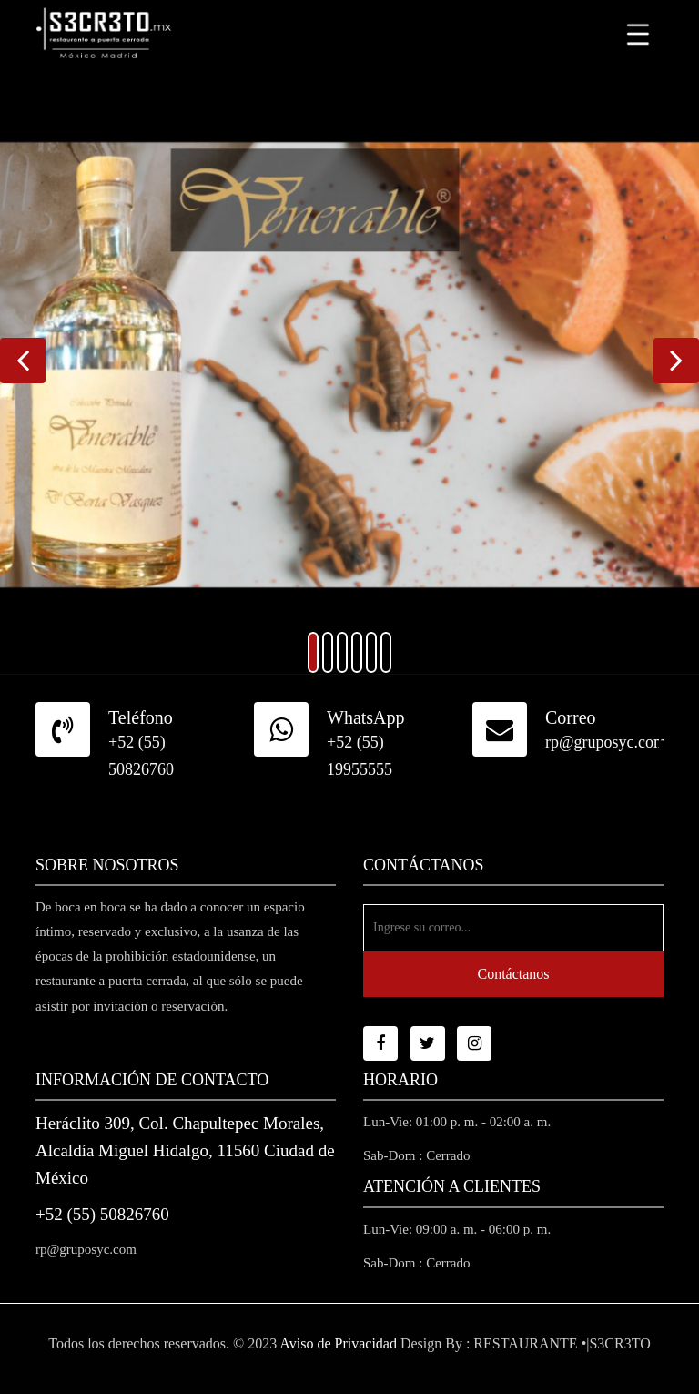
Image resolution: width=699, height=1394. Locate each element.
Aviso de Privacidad (338, 1343)
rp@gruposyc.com (605, 742)
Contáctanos (513, 974)
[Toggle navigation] (638, 33)
